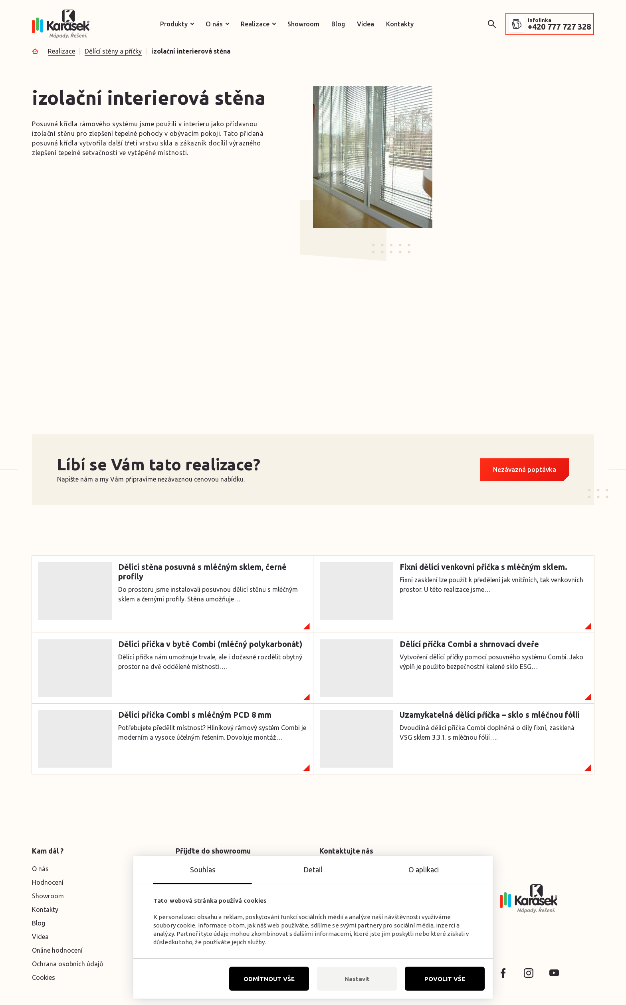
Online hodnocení (57, 950)
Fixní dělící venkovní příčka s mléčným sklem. (483, 566)
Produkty (174, 24)
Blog (338, 24)
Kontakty (400, 24)
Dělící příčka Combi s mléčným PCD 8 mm (194, 714)
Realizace (255, 24)
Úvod (35, 51)
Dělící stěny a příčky (113, 51)
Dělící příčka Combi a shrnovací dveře (469, 644)
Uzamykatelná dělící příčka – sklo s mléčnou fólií (489, 714)
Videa (365, 24)
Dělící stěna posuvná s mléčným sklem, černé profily (202, 571)
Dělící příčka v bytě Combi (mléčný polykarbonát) (210, 644)
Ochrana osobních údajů (67, 963)
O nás (214, 24)
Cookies (43, 977)
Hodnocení (47, 882)
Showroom (303, 24)
